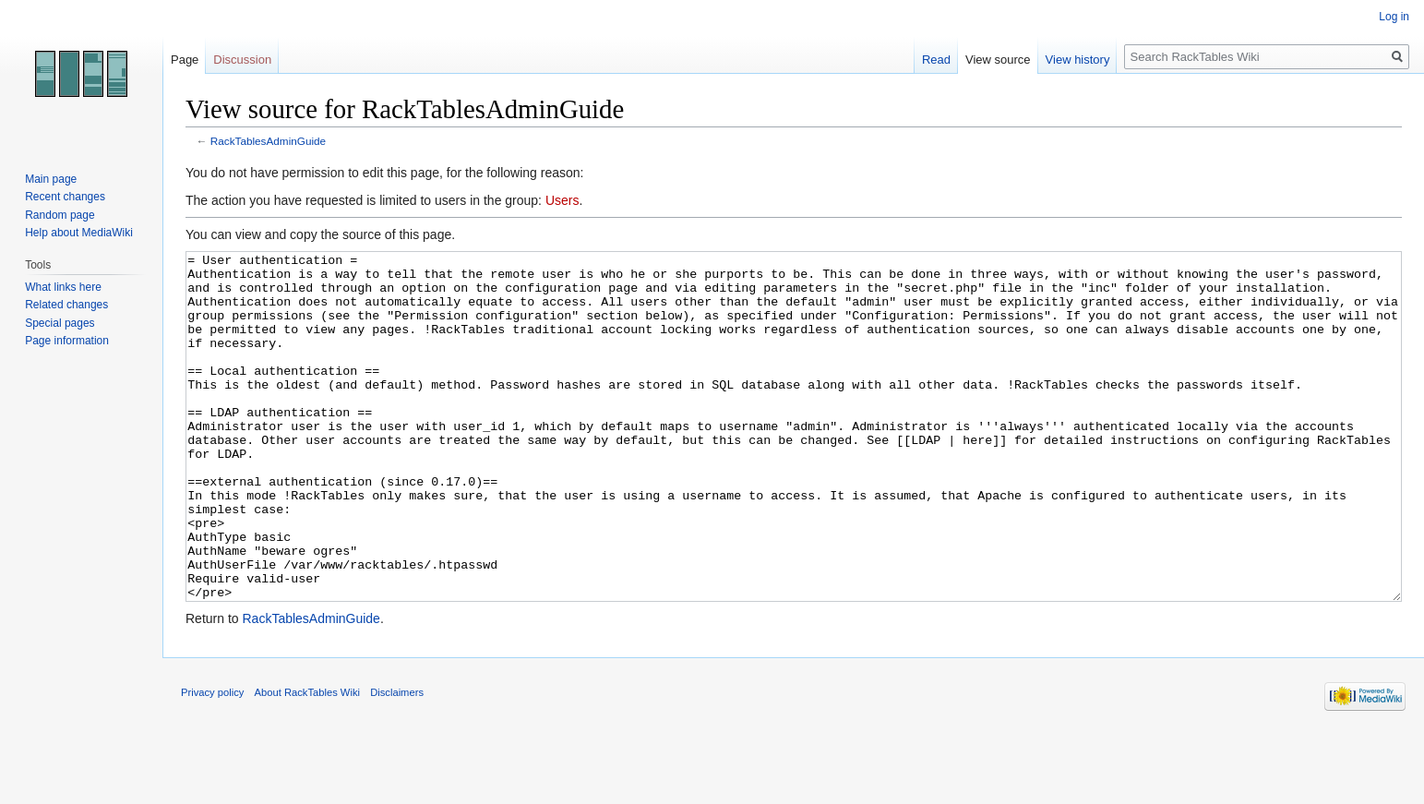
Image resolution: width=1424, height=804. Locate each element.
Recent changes (65, 196)
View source (998, 59)
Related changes (66, 304)
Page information (67, 340)
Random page (59, 215)
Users (562, 200)
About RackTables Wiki (307, 761)
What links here (63, 287)
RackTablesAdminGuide (268, 141)
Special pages (59, 323)
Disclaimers (397, 761)
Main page (51, 179)
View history (1078, 59)
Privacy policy (212, 761)
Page (184, 59)
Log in (1394, 16)
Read (936, 59)
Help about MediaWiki (79, 232)
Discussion (242, 59)
